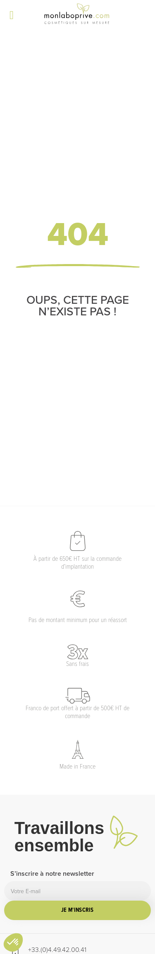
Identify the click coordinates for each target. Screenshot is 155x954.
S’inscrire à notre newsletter (52, 874)
